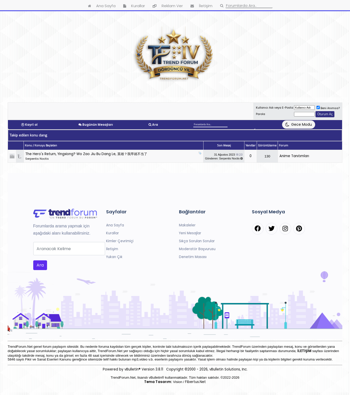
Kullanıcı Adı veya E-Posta (274, 108)
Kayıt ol (31, 124)
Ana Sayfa (115, 225)
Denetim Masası (193, 256)
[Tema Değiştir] (298, 124)
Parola (260, 114)
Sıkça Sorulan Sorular (197, 241)
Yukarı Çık (114, 256)
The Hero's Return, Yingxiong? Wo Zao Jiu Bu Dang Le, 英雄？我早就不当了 (86, 154)
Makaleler (187, 225)
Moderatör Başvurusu (197, 249)
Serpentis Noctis (37, 159)
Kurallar (112, 233)
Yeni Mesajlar (190, 233)
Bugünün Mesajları (97, 124)
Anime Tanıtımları (294, 156)
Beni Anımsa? (328, 108)
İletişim (112, 249)
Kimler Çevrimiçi (119, 241)
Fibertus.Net (195, 381)
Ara (155, 124)
